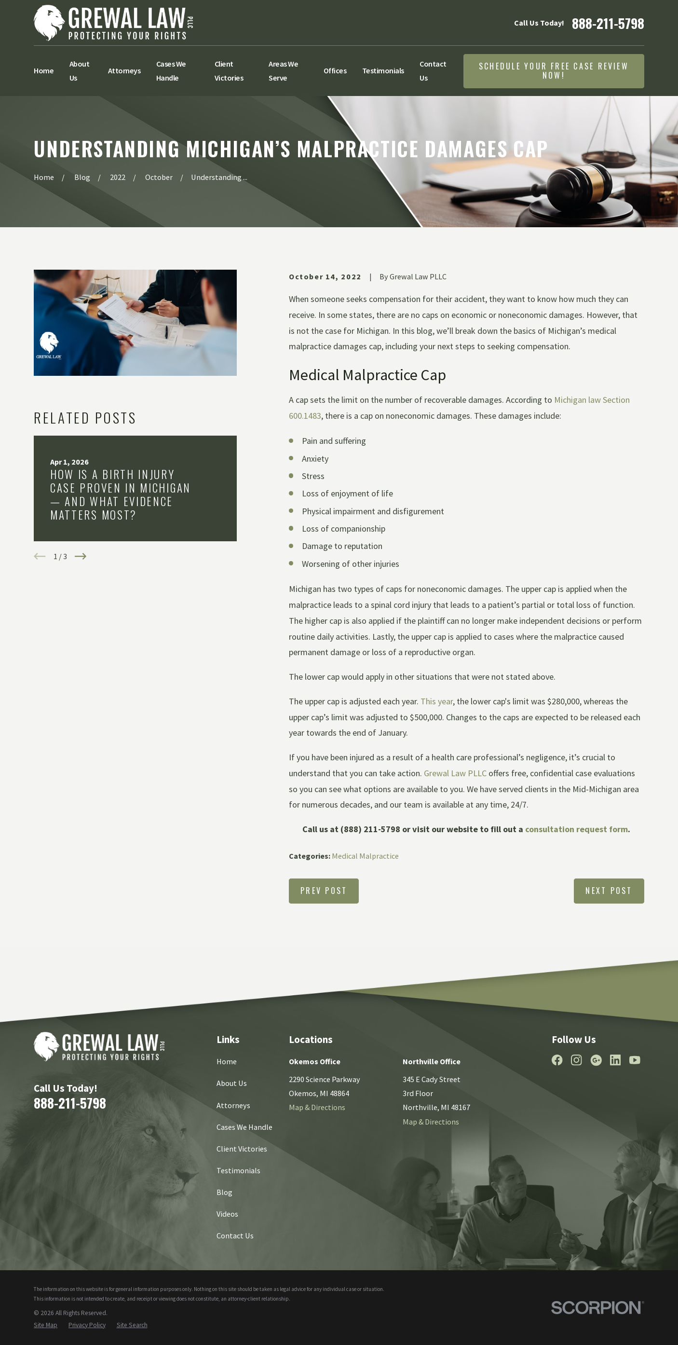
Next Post (608, 890)
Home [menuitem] (44, 70)
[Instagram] (576, 1060)
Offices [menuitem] (335, 70)
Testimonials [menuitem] (383, 70)
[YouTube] (634, 1060)
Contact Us (235, 1235)
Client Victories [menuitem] (229, 70)
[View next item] (80, 556)
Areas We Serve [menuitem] (283, 70)
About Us (232, 1083)
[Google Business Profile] (596, 1060)
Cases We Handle (244, 1127)
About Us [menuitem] (79, 70)
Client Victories (242, 1148)
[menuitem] (45, 1325)
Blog (224, 1192)
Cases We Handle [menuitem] (171, 70)
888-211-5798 (608, 22)
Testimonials (238, 1170)
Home (227, 1061)
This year (436, 701)
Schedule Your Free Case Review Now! (554, 70)
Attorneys (233, 1105)
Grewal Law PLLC (455, 773)
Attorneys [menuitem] (124, 70)
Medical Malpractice (365, 856)
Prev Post (323, 890)
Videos (227, 1214)
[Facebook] (557, 1060)
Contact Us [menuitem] (433, 70)
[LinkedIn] (615, 1060)
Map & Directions (317, 1107)
